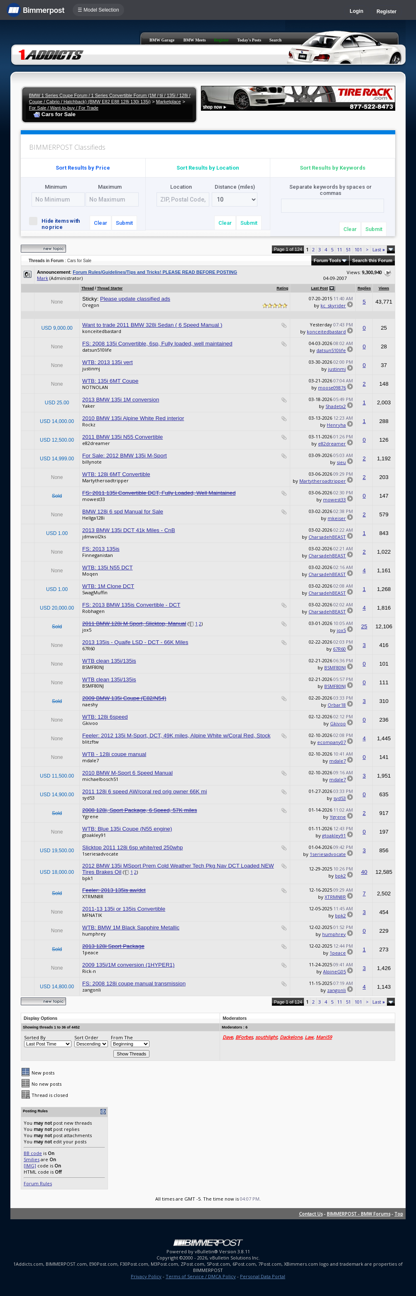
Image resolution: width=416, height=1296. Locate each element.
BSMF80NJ (93, 667)
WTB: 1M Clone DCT (108, 586)
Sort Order (86, 1037)
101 (358, 249)
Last (378, 249)
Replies (364, 288)
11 (339, 249)
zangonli (91, 990)
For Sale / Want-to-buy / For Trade (63, 107)
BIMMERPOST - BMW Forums (358, 1214)
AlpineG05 (334, 971)
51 (348, 249)
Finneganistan (97, 555)
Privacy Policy (146, 1276)
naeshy (90, 704)
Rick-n (89, 971)
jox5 (86, 630)
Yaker (88, 406)
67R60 (88, 648)
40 (364, 872)
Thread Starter (110, 288)
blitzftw (90, 742)
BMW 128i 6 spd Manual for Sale (122, 511)
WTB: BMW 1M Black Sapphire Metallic (130, 927)
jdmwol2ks (94, 536)
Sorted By (35, 1037)
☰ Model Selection (98, 10)
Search (275, 40)
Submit (124, 223)
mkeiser (337, 518)
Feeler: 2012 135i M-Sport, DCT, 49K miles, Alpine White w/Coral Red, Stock (176, 735)
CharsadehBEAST (327, 537)
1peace (90, 952)
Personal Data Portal (262, 1276)
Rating (282, 288)
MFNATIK (92, 915)
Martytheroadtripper (105, 480)
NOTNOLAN (95, 387)
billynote (92, 462)
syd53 (88, 798)
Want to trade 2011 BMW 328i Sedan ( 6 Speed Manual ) (152, 325)
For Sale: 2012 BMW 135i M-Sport (124, 455)
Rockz (88, 424)
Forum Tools (327, 260)
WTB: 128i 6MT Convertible (116, 474)
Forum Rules (38, 1183)
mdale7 (90, 760)
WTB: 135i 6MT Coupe (110, 381)
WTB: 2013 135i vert (107, 362)
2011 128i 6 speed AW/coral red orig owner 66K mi (144, 791)
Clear (100, 223)
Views (384, 288)
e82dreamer (96, 443)
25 (364, 626)
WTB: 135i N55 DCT (107, 567)
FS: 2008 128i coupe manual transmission (134, 983)
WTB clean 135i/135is (109, 661)
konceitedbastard (101, 331)
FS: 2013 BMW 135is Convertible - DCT (131, 605)
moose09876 (332, 387)
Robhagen (93, 611)
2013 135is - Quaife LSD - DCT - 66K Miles (135, 642)
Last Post (319, 288)
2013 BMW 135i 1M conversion (120, 399)
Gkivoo (90, 723)
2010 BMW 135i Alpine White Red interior (133, 418)
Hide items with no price (54, 223)
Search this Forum (372, 260)
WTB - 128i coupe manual (114, 754)
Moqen (90, 574)
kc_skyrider (333, 305)
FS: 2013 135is (101, 549)
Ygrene (90, 816)
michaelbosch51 (100, 779)
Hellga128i (93, 518)
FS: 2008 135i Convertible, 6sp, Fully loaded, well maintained (157, 343)
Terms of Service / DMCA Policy (201, 1276)
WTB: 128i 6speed (105, 717)
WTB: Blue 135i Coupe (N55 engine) (127, 829)
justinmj (91, 368)
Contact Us (311, 1214)
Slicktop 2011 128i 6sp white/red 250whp (132, 847)
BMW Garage (161, 40)
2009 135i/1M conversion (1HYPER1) (128, 965)
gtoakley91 (94, 835)
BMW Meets (195, 40)
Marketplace (168, 101)
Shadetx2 (335, 406)
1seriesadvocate (100, 854)
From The (122, 1037)
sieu (341, 462)
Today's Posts (249, 40)
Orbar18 (337, 705)
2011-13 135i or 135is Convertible (123, 909)
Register (386, 12)
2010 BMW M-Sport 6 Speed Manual (127, 773)
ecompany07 (331, 742)
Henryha (336, 425)
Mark (42, 278)
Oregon (90, 305)
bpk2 (340, 876)
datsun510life (97, 350)
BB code (33, 1153)
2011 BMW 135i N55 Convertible (122, 437)
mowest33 (93, 499)
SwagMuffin (95, 592)
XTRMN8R (92, 896)
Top (398, 1214)
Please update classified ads (135, 299)
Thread (87, 288)
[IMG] (30, 1165)
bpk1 (87, 878)
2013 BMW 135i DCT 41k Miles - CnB (128, 530)
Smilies (31, 1159)
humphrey (94, 934)
